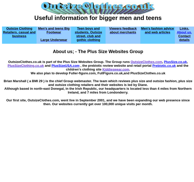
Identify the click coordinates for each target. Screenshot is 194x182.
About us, (184, 32)
